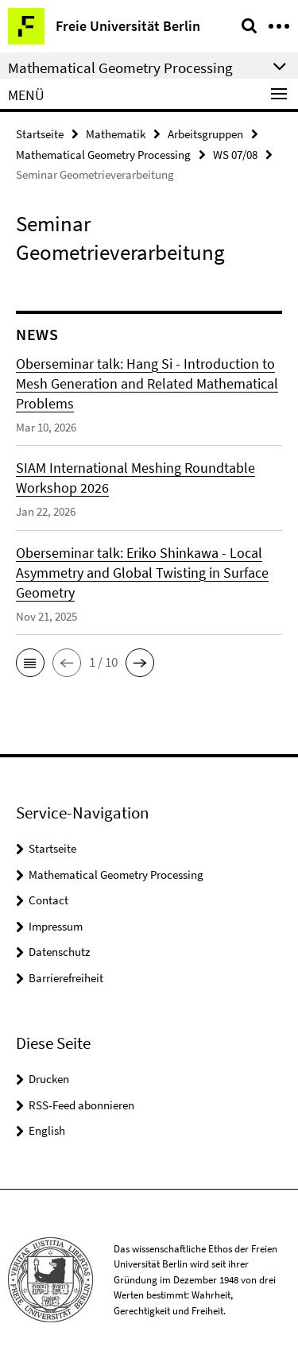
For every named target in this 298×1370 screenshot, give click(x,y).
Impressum (56, 926)
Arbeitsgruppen (205, 133)
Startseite (40, 133)
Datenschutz (59, 951)
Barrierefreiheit (66, 977)
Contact (48, 900)
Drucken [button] (49, 1078)
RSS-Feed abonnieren (81, 1105)
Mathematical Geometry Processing (103, 154)
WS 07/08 (235, 154)
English (47, 1130)
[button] (30, 663)
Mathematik (115, 133)
